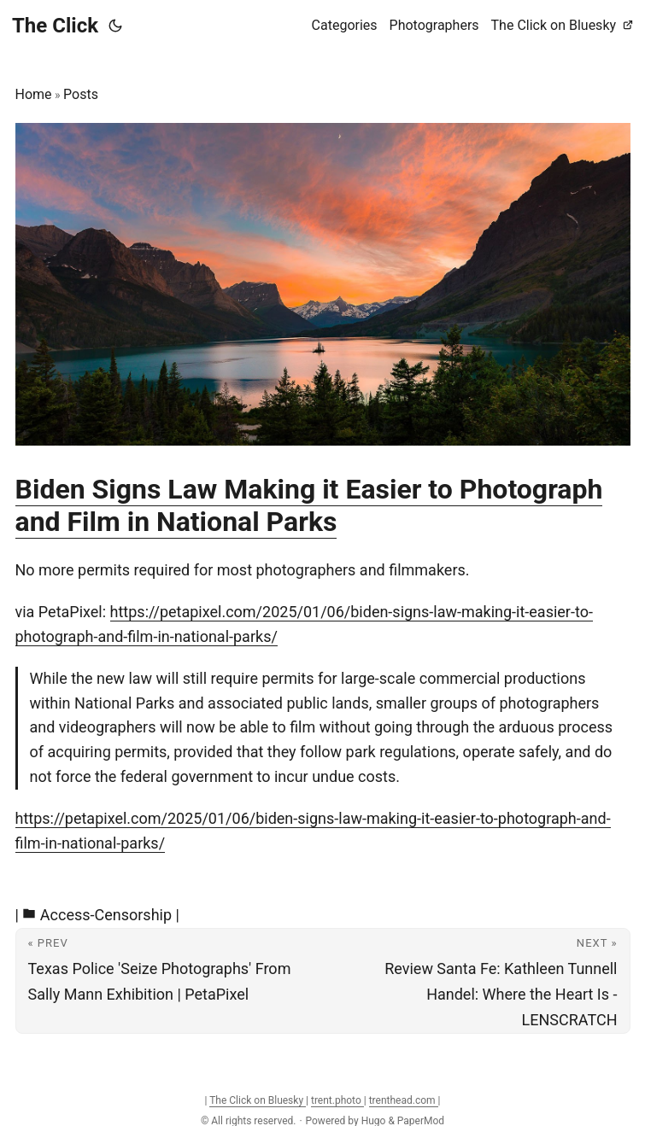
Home (33, 94)
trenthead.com (403, 1100)
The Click (55, 26)
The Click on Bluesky (257, 1100)
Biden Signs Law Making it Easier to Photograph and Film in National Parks (309, 505)
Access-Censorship (106, 915)
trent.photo (337, 1100)
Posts (80, 94)
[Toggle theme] (115, 25)
